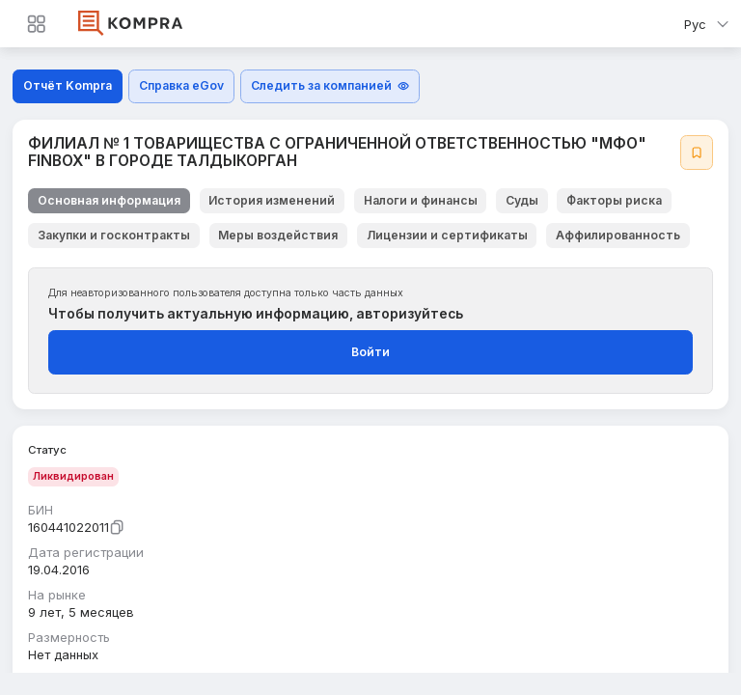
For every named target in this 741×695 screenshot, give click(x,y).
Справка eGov (181, 85)
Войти (370, 352)
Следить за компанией (330, 85)
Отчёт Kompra (67, 85)
